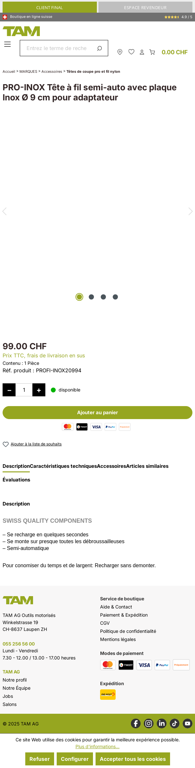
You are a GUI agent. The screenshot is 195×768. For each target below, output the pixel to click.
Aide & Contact (116, 606)
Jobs (8, 696)
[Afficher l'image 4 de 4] (115, 297)
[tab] (16, 467)
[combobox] (56, 48)
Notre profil (15, 680)
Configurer (75, 759)
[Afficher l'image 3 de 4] (103, 297)
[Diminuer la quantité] (9, 389)
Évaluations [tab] (16, 480)
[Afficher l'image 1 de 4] (79, 297)
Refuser (39, 759)
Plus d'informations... (97, 746)
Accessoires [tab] (111, 466)
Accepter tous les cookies (133, 759)
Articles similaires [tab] (147, 466)
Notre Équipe (16, 688)
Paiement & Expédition (124, 615)
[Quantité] (24, 389)
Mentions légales (118, 639)
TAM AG (11, 671)
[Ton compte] (142, 51)
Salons (10, 704)
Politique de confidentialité (128, 631)
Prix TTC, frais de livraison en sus (44, 355)
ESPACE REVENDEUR (145, 7)
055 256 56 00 (19, 643)
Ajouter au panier (97, 412)
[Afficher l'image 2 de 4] (91, 297)
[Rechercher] (101, 48)
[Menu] (8, 44)
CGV (105, 623)
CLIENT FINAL (49, 7)
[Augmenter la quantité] (38, 389)
